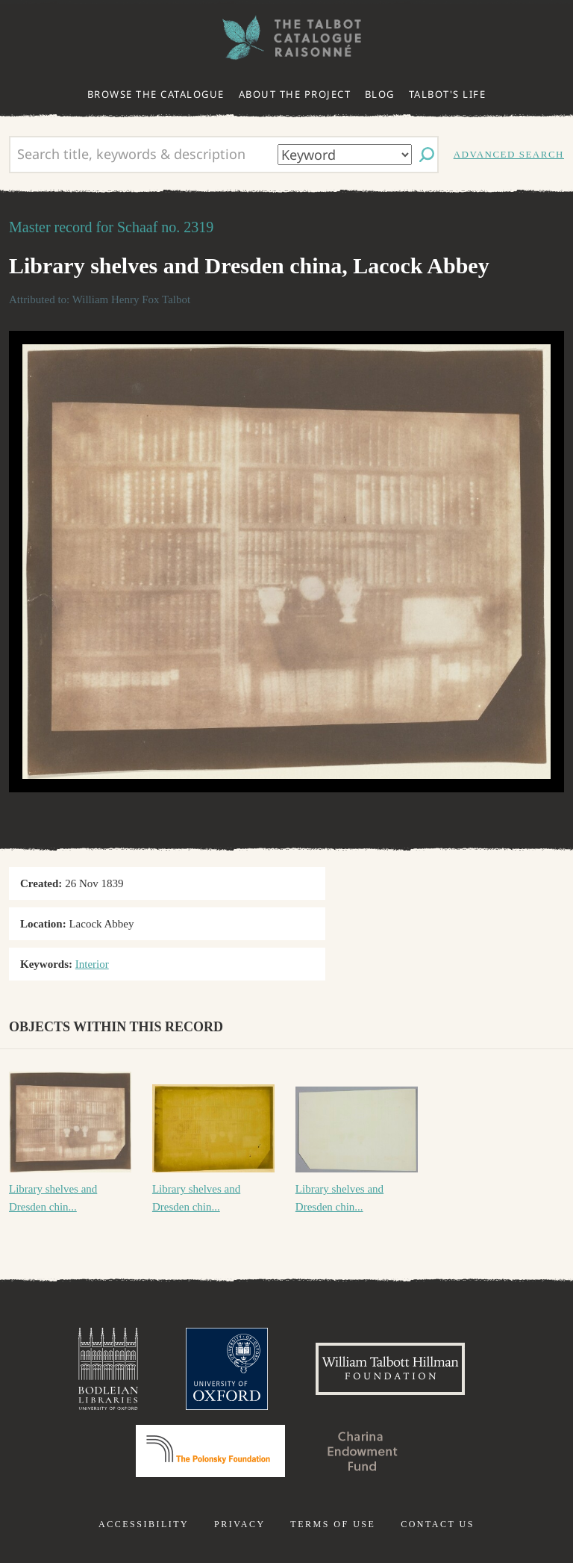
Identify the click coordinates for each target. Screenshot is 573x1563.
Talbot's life (447, 94)
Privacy (240, 1524)
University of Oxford (227, 1369)
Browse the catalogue (156, 94)
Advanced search (509, 154)
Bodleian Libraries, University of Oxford (108, 1369)
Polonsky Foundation (210, 1451)
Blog (380, 94)
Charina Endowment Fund (362, 1451)
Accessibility (143, 1524)
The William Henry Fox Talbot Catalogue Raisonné (286, 37)
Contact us (438, 1524)
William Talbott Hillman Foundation (390, 1369)
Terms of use (332, 1524)
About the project (295, 94)
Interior (92, 964)
